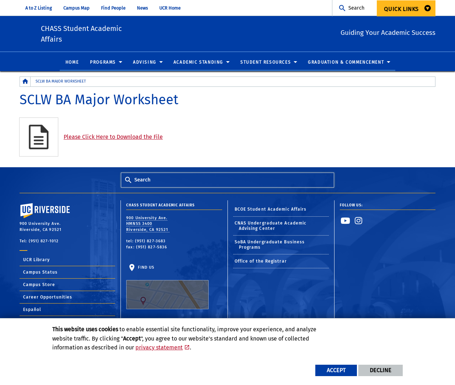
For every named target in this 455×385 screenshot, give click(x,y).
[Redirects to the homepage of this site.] (25, 83)
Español (32, 311)
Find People (113, 8)
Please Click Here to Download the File (113, 138)
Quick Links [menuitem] (401, 9)
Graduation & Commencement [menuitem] (346, 64)
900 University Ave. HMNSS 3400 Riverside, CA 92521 (148, 225)
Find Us (167, 289)
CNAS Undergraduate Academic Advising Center (271, 227)
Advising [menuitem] (144, 64)
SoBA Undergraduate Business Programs (270, 247)
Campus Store (39, 286)
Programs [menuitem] (103, 64)
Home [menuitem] (72, 64)
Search (356, 8)
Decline (380, 370)
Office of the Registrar (261, 262)
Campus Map (76, 8)
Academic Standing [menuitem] (198, 64)
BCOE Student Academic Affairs (271, 211)
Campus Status (40, 273)
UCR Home (170, 8)
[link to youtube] (345, 222)
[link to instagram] (358, 222)
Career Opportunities (47, 298)
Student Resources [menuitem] (265, 64)
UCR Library (36, 261)
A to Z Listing (38, 8)
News (142, 8)
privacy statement (159, 347)
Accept (336, 370)
